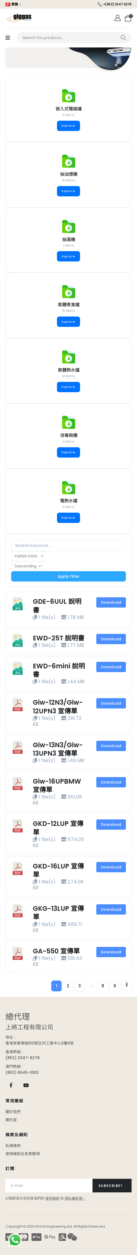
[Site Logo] (19, 18)
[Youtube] (25, 1085)
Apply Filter (68, 576)
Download (111, 602)
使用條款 (52, 1198)
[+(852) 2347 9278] (115, 4)
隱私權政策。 (75, 1198)
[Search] (123, 37)
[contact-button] (112, 1185)
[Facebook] (11, 1085)
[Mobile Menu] (7, 38)
